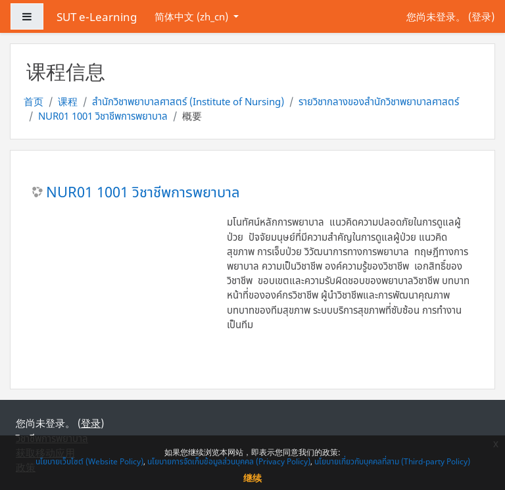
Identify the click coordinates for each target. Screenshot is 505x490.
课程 (68, 101)
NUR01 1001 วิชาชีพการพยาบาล (103, 115)
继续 (252, 478)
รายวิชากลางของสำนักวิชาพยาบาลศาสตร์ (379, 101)
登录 (481, 16)
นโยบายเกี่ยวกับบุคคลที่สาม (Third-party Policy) (392, 461)
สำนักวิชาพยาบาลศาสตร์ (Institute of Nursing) (188, 101)
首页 (33, 101)
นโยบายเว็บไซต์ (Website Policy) (89, 461)
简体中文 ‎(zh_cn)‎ (193, 16)
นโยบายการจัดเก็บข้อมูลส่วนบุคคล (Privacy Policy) (228, 461)
